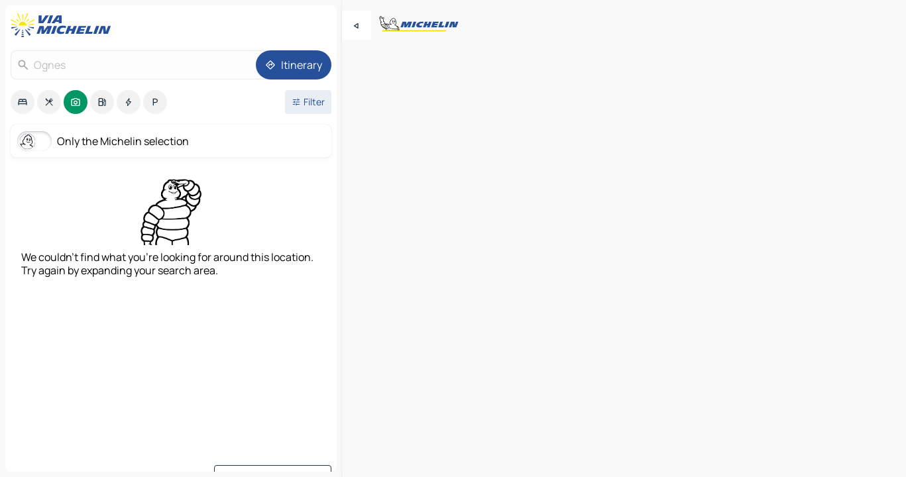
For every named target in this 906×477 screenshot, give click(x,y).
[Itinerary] (293, 65)
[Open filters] (308, 102)
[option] (22, 102)
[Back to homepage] (64, 25)
